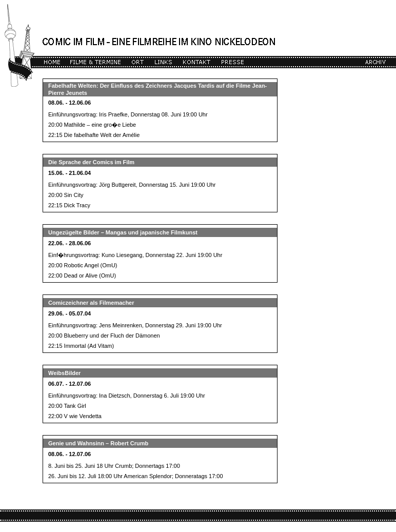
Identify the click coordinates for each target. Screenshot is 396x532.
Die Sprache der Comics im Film (91, 162)
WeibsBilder (64, 373)
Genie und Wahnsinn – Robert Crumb (98, 443)
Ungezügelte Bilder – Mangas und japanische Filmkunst (122, 232)
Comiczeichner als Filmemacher (91, 303)
